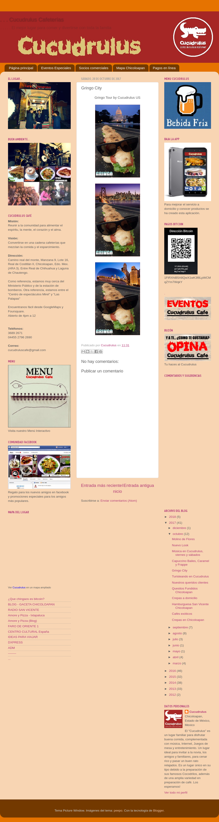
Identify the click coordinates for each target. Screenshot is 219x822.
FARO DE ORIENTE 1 (23, 626)
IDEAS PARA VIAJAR (23, 637)
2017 (173, 522)
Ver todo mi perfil (175, 792)
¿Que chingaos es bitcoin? (26, 599)
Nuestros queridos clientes (190, 582)
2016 (173, 671)
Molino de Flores (183, 539)
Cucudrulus (19, 587)
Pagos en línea (164, 68)
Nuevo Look (180, 545)
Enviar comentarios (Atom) (119, 500)
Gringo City (180, 570)
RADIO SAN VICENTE (23, 610)
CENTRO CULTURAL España (28, 631)
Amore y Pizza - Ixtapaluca (26, 615)
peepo (118, 810)
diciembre (180, 528)
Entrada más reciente (101, 485)
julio (176, 639)
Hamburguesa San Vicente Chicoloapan (190, 606)
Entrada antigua (139, 485)
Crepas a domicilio (184, 598)
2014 (173, 682)
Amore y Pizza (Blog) (22, 620)
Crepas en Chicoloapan (188, 620)
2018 (173, 516)
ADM (11, 648)
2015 (173, 676)
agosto (178, 633)
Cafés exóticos (182, 613)
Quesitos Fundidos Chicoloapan (185, 590)
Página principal (21, 68)
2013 (173, 688)
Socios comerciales (93, 68)
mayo (177, 651)
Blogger (158, 810)
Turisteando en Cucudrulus (190, 576)
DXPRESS (15, 642)
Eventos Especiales (56, 68)
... (9, 658)
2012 (173, 694)
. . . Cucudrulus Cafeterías (32, 19)
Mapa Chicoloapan (130, 68)
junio (176, 645)
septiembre (181, 627)
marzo (177, 663)
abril (176, 657)
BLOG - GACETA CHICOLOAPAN (31, 604)
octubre (178, 534)
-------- (12, 653)
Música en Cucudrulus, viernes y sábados (187, 552)
